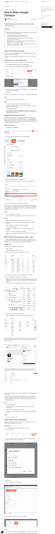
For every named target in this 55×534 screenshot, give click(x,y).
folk (15, 246)
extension (33, 280)
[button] (2, 532)
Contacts (26, 32)
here (36, 94)
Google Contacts (12, 64)
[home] (7, 1)
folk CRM (10, 40)
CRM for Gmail (13, 239)
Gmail (17, 127)
